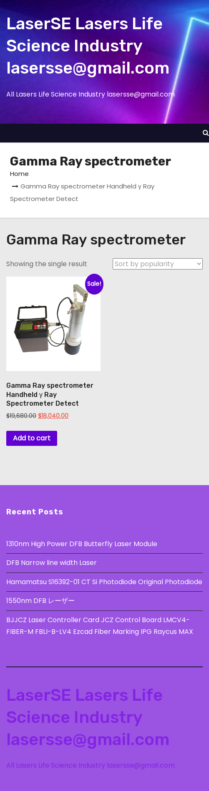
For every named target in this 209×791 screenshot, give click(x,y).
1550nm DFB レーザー (41, 600)
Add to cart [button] (31, 438)
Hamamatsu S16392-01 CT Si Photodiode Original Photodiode (104, 582)
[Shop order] (158, 264)
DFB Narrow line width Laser (51, 562)
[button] (206, 132)
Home (19, 173)
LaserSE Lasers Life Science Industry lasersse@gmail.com (87, 46)
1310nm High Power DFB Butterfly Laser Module (81, 544)
